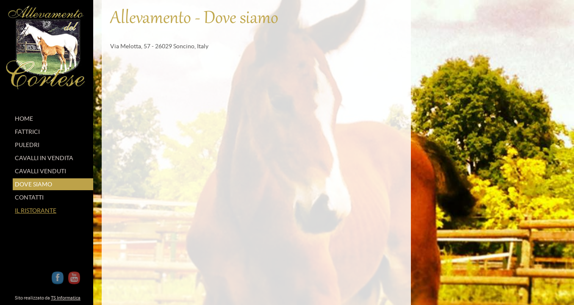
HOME (24, 118)
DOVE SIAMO (33, 184)
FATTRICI (27, 131)
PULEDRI (27, 144)
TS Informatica (65, 297)
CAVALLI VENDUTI (40, 171)
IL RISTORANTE (35, 210)
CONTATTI (29, 197)
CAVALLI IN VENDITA (44, 158)
